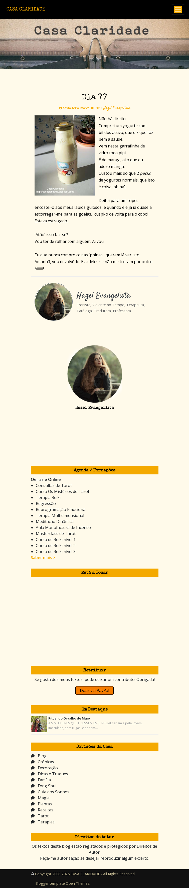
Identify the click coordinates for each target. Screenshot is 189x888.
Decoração (48, 768)
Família (44, 780)
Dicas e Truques (53, 774)
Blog (42, 756)
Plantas (45, 804)
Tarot (43, 816)
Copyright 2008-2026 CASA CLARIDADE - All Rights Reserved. (85, 873)
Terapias (46, 822)
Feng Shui (47, 786)
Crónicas (46, 762)
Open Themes (77, 883)
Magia (44, 798)
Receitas (45, 810)
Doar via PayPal (94, 690)
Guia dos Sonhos (53, 792)
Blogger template (50, 883)
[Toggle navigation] (178, 10)
